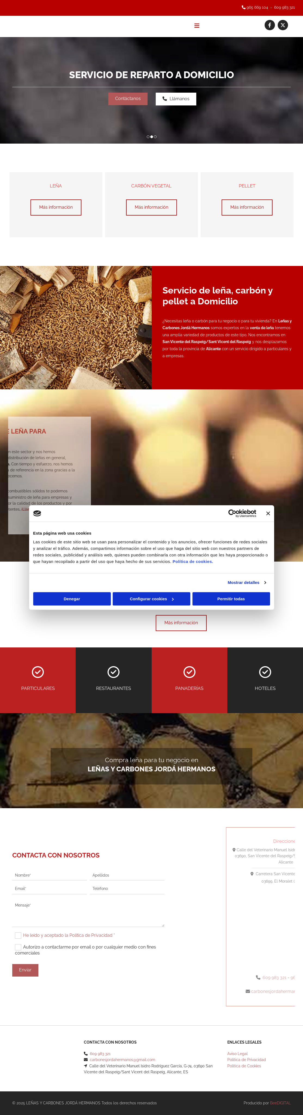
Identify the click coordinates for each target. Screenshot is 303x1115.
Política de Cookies (244, 1066)
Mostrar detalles (243, 582)
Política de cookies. (193, 561)
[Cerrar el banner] (268, 513)
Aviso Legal (237, 1054)
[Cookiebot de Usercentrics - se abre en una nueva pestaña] (232, 513)
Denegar (72, 598)
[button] (128, 99)
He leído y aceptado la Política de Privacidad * (69, 935)
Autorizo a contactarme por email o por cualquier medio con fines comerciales (85, 950)
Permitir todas (231, 598)
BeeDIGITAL (280, 1103)
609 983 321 (284, 7)
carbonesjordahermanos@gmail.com (122, 1060)
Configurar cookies (152, 598)
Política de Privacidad (246, 1060)
